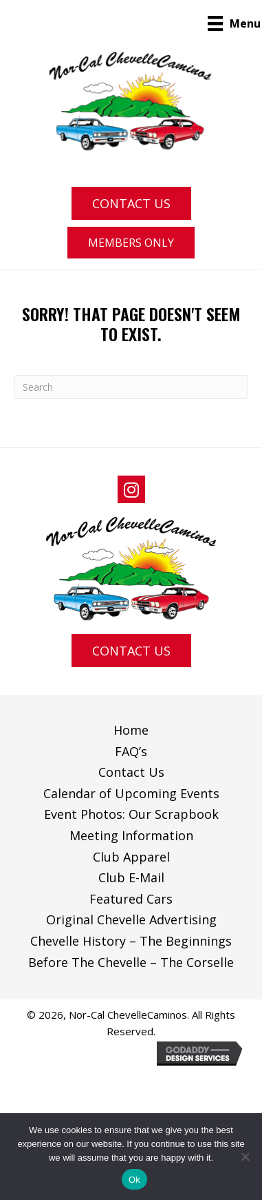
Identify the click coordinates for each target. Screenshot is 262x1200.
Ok (134, 1179)
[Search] (131, 387)
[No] (245, 1156)
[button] (131, 203)
